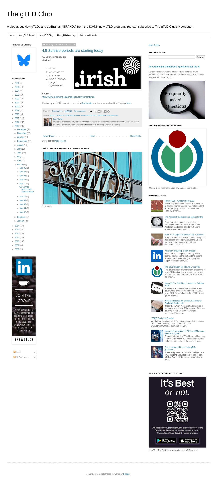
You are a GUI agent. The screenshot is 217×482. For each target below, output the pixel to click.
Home (11, 35)
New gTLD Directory (66, 35)
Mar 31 (23, 168)
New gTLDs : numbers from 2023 (179, 201)
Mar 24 (23, 176)
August (20, 145)
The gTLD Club (29, 14)
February (21, 217)
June (19, 153)
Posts (17, 352)
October (21, 137)
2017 (17, 118)
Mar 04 (23, 208)
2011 (17, 237)
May (19, 157)
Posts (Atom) (60, 141)
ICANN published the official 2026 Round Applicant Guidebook (183, 302)
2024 (17, 91)
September (22, 141)
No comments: (80, 111)
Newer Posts (48, 136)
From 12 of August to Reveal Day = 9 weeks (184, 235)
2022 (17, 99)
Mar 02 (23, 212)
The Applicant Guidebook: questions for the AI (174, 66)
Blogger (126, 474)
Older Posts (135, 136)
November (22, 133)
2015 (17, 126)
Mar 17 (23, 183)
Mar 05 (23, 204)
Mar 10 (23, 196)
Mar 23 (23, 179)
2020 (17, 106)
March (20, 164)
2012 (17, 234)
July (19, 149)
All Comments (21, 357)
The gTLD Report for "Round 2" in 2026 (182, 267)
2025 (17, 87)
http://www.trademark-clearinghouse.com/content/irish (68, 97)
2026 (17, 83)
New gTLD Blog (46, 35)
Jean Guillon (154, 45)
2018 (17, 114)
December (22, 129)
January (21, 221)
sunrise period (86, 115)
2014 (17, 226)
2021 (17, 102)
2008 (17, 249)
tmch (95, 115)
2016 (17, 122)
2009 (17, 245)
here (129, 103)
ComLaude (86, 103)
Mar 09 (23, 200)
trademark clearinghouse (108, 115)
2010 (17, 241)
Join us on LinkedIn (88, 35)
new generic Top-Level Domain (67, 115)
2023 (17, 95)
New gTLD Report (27, 35)
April (19, 160)
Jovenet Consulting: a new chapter (180, 251)
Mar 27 (23, 172)
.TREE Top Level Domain (162, 318)
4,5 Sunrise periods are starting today (72, 50)
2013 (17, 230)
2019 (17, 110)
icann (52, 115)
